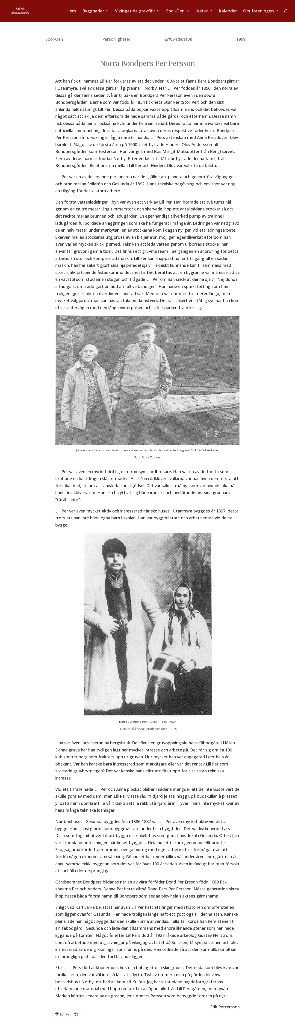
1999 (240, 39)
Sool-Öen (175, 11)
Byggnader (93, 11)
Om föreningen (258, 11)
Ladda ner (86, 1014)
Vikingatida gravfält (135, 11)
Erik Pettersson (178, 39)
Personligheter (116, 39)
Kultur (201, 11)
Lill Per (65, 1014)
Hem (71, 11)
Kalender (228, 11)
